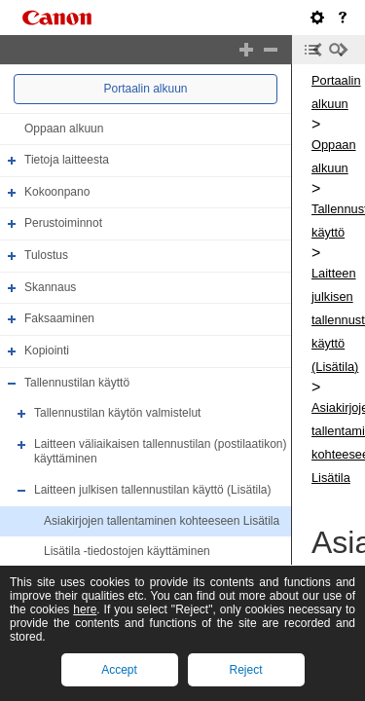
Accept (119, 670)
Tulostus (46, 255)
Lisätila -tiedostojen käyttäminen (127, 551)
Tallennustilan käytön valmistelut (117, 413)
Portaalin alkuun (145, 88)
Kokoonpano (57, 192)
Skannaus (50, 287)
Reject (245, 670)
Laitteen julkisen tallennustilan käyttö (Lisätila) (152, 490)
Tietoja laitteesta (66, 159)
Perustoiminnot (63, 224)
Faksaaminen (59, 318)
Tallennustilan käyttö (76, 382)
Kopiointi (46, 350)
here (84, 609)
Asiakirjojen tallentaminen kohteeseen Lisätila (161, 521)
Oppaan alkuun (63, 128)
